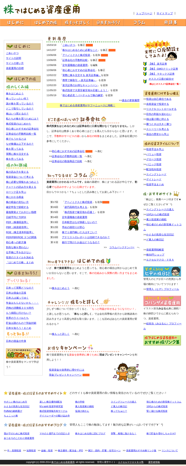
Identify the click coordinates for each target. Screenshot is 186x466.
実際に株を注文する (17, 153)
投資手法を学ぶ (155, 149)
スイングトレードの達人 (160, 209)
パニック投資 (153, 164)
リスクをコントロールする (161, 109)
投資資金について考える (20, 176)
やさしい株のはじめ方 (15, 401)
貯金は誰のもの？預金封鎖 (21, 322)
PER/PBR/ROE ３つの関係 (21, 237)
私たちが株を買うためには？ (22, 118)
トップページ (144, 13)
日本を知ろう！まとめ (18, 328)
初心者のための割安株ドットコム (163, 401)
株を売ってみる (15, 158)
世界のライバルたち (17, 317)
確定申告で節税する (17, 207)
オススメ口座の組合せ (161, 78)
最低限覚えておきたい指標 (21, 212)
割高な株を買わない (17, 247)
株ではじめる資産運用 (63, 462)
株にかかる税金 (15, 197)
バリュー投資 (153, 154)
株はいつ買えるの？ (17, 113)
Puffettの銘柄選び (13, 411)
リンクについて (170, 450)
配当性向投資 (153, 169)
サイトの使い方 (15, 63)
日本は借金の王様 (16, 292)
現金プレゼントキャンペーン (65, 374)
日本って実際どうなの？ (20, 287)
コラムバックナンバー (121, 247)
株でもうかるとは (16, 138)
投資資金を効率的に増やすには (66, 369)
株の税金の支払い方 (17, 202)
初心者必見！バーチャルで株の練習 (82, 95)
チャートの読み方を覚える (21, 187)
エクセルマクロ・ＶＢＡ (160, 259)
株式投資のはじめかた (18, 123)
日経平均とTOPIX (16, 217)
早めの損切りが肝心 (73, 227)
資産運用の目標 (15, 68)
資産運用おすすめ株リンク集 (141, 450)
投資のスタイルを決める (20, 257)
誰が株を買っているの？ (20, 103)
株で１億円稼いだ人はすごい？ (79, 232)
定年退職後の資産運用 (75, 65)
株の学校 (79, 401)
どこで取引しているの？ (20, 108)
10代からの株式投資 (157, 214)
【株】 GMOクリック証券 (163, 68)
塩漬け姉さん (82, 411)
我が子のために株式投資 (16, 433)
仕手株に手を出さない (18, 252)
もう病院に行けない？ (18, 312)
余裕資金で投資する (157, 104)
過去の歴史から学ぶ (157, 134)
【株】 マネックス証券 (162, 73)
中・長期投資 (14, 450)
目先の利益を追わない (158, 114)
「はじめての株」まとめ (20, 262)
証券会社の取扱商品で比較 (67, 161)
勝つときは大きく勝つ (158, 124)
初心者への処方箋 (16, 242)
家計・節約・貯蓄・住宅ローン (104, 450)
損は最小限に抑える (157, 119)
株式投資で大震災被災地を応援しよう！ (85, 90)
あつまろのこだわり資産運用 (19, 438)
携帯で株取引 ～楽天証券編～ (79, 80)
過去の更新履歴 (131, 100)
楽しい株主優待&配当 (51, 401)
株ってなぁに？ (119, 411)
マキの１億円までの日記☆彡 (55, 433)
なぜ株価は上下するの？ (20, 143)
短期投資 (31, 450)
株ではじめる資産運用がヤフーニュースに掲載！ (87, 105)
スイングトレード (156, 174)
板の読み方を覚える (17, 171)
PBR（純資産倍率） (17, 227)
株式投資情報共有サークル (53, 411)
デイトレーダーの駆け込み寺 (55, 415)
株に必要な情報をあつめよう (22, 181)
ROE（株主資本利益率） (20, 232)
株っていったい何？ (17, 98)
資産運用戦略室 (155, 249)
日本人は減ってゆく (17, 297)
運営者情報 (154, 462)
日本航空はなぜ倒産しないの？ (79, 222)
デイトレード (153, 179)
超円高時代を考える (76, 207)
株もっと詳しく (61, 334)
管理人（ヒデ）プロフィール (162, 289)
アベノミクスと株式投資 (76, 55)
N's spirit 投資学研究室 (51, 406)
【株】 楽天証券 (158, 63)
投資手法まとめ (155, 184)
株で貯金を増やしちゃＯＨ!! (161, 433)
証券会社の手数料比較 (75, 60)
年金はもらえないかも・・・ (22, 302)
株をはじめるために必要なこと (80, 50)
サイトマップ (165, 13)
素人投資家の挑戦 (156, 219)
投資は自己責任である (158, 98)
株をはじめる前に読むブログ (90, 433)
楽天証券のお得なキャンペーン (80, 85)
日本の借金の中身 (16, 340)
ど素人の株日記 (155, 239)
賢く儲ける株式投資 (156, 411)
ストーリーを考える (157, 129)
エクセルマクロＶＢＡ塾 (131, 462)
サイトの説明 (13, 58)
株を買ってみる (15, 148)
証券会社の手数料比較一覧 (21, 133)
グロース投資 (153, 159)
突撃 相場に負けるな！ (123, 433)
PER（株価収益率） (17, 222)
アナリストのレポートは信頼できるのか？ (86, 237)
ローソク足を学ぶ (16, 192)
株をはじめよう (15, 93)
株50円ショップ (155, 254)
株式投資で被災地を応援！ (80, 212)
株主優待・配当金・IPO (70, 450)
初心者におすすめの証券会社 (22, 128)
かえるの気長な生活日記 (160, 234)
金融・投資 (47, 450)
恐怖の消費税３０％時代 (20, 307)
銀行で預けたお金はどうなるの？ (81, 242)
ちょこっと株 (11, 415)
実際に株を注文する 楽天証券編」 (81, 75)
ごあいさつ (12, 53)
